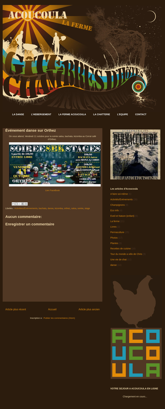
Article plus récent (15, 309)
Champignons (117, 205)
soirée (80, 208)
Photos (114, 237)
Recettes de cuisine (120, 248)
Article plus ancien (89, 309)
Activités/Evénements (121, 199)
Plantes (114, 243)
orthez (67, 208)
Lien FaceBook (52, 190)
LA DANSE (18, 114)
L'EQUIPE (122, 114)
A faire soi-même (119, 194)
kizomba (59, 208)
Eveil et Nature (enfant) (122, 216)
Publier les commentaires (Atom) (59, 318)
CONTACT (140, 114)
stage (87, 208)
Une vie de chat (118, 259)
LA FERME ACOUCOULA (72, 114)
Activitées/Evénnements (26, 208)
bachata (42, 208)
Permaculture (117, 232)
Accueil (52, 309)
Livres (113, 226)
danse (51, 208)
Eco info (114, 210)
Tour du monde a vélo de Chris (126, 254)
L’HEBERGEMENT (41, 114)
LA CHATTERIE (101, 114)
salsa (73, 208)
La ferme (115, 221)
